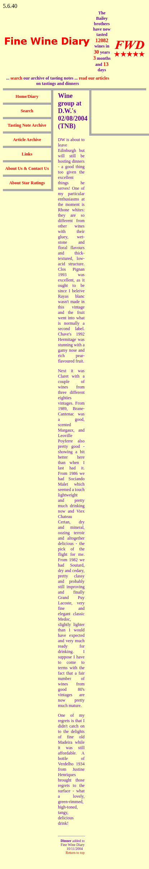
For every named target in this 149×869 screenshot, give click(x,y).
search (16, 78)
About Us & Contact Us (27, 168)
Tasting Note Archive (27, 125)
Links (27, 154)
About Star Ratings (27, 182)
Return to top (75, 853)
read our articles (94, 78)
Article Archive (27, 139)
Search (27, 110)
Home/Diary (26, 96)
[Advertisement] (113, 112)
